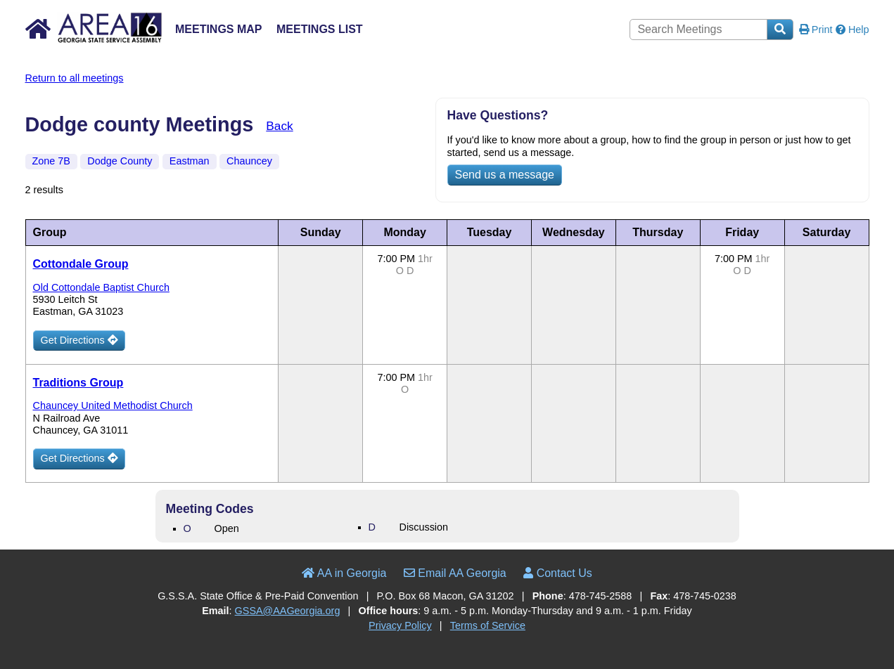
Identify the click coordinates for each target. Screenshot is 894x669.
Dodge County (119, 161)
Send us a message (504, 175)
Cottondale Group (81, 264)
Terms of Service (487, 625)
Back (279, 126)
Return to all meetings (74, 78)
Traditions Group (78, 383)
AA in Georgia (344, 573)
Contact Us (557, 573)
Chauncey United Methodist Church (113, 405)
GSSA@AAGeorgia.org (287, 610)
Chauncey (249, 161)
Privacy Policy (400, 625)
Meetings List (319, 29)
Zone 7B (51, 161)
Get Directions (79, 340)
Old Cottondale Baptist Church (101, 287)
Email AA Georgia (455, 573)
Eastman (190, 161)
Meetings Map (218, 29)
